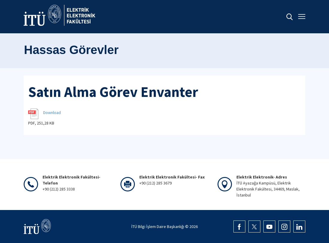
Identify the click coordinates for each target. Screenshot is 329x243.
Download (52, 112)
